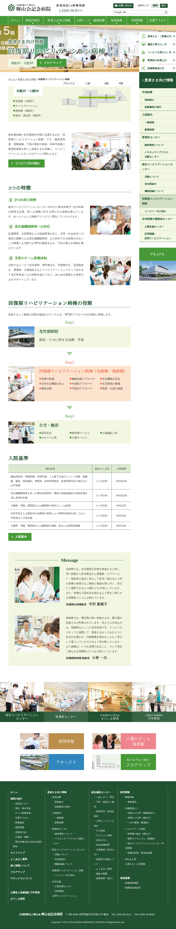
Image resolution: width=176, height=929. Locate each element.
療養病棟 (149, 129)
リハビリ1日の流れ (27, 163)
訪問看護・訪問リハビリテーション (158, 236)
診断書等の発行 (153, 107)
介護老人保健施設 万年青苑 (25, 892)
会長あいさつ (22, 803)
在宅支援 (56, 881)
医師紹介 (149, 99)
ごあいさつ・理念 (105, 797)
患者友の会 (20, 832)
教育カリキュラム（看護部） (142, 838)
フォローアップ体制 (135, 829)
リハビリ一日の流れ (155, 211)
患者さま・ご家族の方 (160, 36)
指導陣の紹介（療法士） (140, 833)
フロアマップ (53, 62)
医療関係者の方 (156, 68)
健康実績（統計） (105, 878)
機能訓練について (154, 191)
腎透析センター (151, 137)
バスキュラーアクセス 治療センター (157, 154)
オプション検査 (104, 835)
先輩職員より (131, 808)
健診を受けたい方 (157, 44)
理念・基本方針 (23, 808)
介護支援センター (154, 226)
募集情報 (129, 797)
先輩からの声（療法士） (140, 817)
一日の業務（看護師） (139, 822)
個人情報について (20, 865)
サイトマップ (17, 852)
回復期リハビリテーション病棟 (157, 201)
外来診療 (147, 92)
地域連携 (116, 20)
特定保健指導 (103, 845)
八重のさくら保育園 (135, 864)
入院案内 (21, 536)
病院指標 (19, 827)
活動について (152, 176)
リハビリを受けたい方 (160, 52)
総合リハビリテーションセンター (157, 166)
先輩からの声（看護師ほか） (142, 813)
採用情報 (137, 20)
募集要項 (132, 802)
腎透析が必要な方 (157, 60)
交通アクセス (157, 20)
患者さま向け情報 (58, 20)
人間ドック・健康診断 (90, 20)
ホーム (15, 20)
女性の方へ (101, 840)
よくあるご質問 (18, 859)
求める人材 (130, 859)
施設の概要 (101, 873)
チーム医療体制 (23, 813)
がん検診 (100, 830)
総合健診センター (101, 792)
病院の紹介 (33, 20)
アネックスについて (21, 878)
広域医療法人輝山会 (41, 914)
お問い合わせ (125, 5)
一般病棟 (149, 122)
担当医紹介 (151, 184)
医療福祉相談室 (133, 887)
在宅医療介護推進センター (157, 219)
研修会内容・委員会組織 (140, 853)
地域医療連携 (131, 883)
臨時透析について (154, 145)
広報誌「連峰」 (23, 837)
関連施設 (19, 822)
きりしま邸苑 (17, 898)
